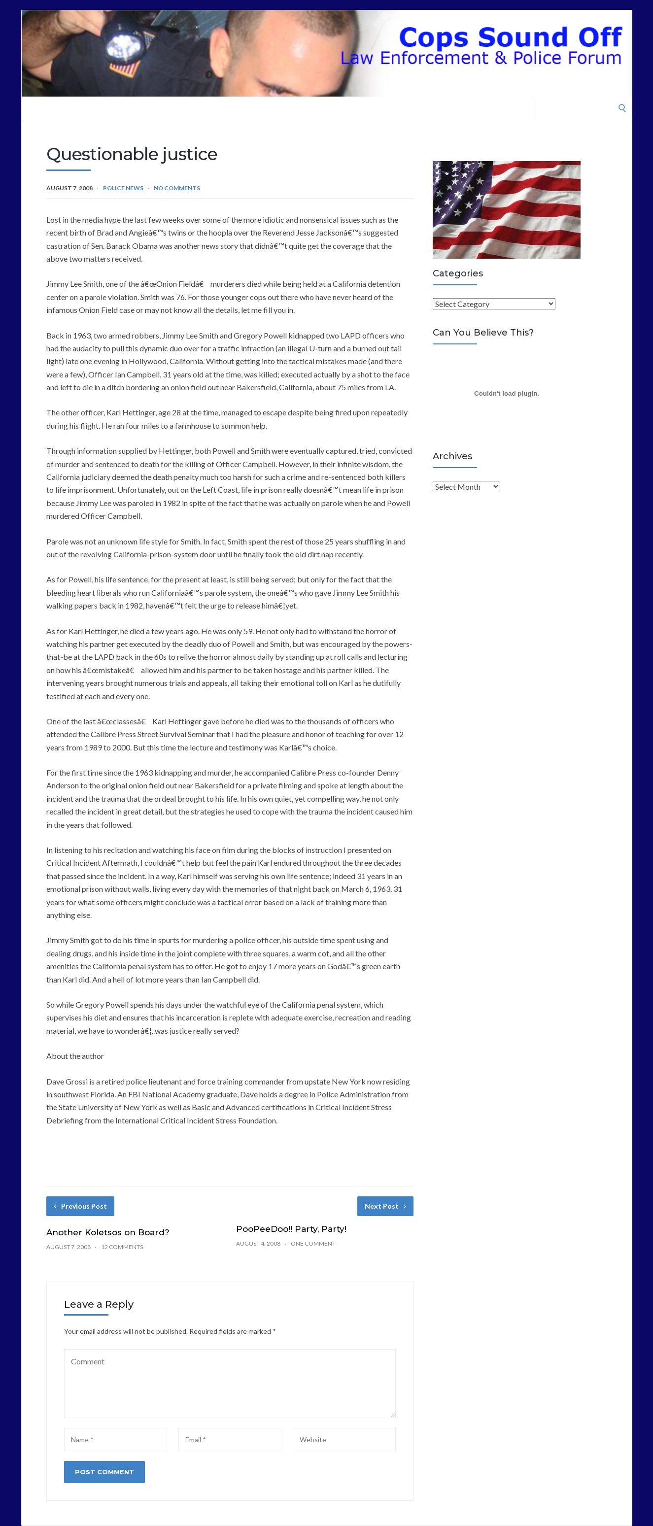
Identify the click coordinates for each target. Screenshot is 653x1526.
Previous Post (80, 1206)
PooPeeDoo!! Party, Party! (291, 1229)
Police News (123, 188)
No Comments (177, 188)
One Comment (313, 1243)
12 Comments (122, 1247)
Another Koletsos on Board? (108, 1232)
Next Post (385, 1206)
